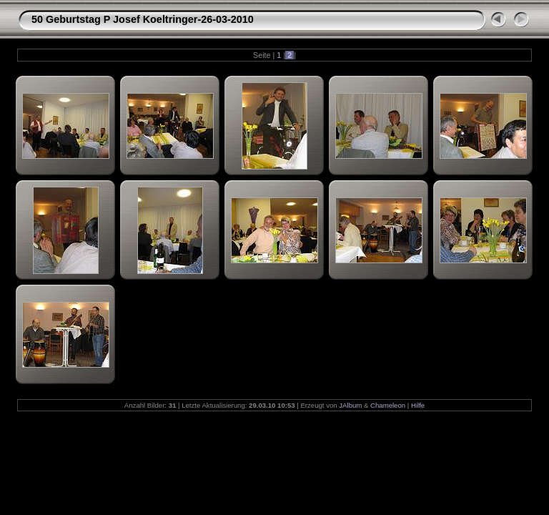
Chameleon (387, 405)
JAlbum (350, 405)
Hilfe (418, 405)
